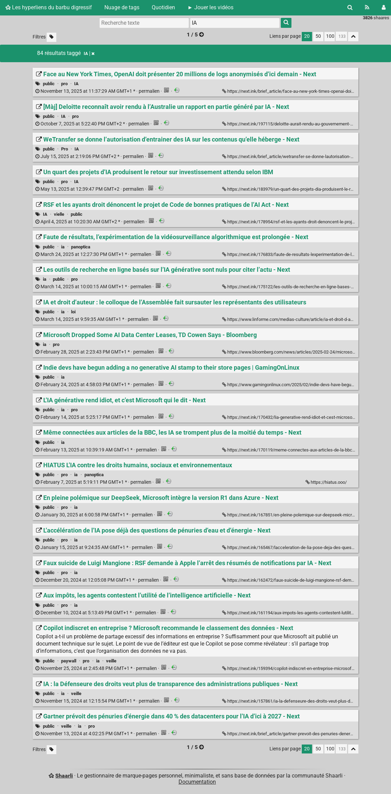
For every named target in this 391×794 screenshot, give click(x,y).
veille (111, 660)
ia (63, 246)
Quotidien (163, 7)
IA (76, 83)
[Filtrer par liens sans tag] (51, 37)
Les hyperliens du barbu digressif (48, 7)
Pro (64, 149)
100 (330, 36)
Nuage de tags (121, 7)
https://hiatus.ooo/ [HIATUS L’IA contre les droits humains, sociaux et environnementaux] (327, 482)
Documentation (197, 782)
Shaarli (64, 775)
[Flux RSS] (367, 7)
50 (318, 36)
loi (73, 311)
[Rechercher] (350, 7)
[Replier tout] (353, 36)
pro (64, 83)
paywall (68, 660)
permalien (98, 91)
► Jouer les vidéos (210, 7)
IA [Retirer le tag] (89, 53)
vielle (59, 214)
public (49, 83)
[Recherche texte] (144, 23)
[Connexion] (383, 7)
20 (307, 36)
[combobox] (234, 23)
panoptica (80, 246)
